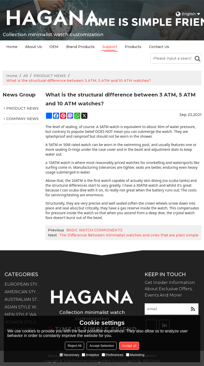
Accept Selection (101, 346)
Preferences (112, 355)
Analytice (90, 355)
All (25, 76)
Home (11, 46)
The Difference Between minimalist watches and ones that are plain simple (128, 235)
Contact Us (159, 46)
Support (109, 46)
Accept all (129, 346)
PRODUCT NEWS (50, 76)
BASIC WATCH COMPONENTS (94, 230)
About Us (33, 46)
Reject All (74, 346)
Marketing (135, 355)
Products (133, 46)
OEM (54, 46)
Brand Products (80, 46)
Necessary (69, 355)
